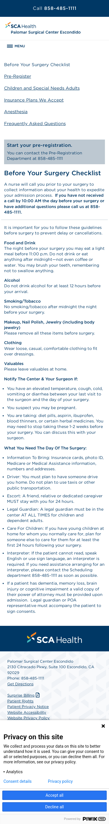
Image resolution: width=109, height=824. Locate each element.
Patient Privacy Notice (28, 706)
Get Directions (20, 684)
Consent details (17, 781)
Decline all (54, 807)
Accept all (55, 795)
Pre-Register (17, 76)
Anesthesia (16, 111)
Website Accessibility (26, 712)
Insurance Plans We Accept (34, 100)
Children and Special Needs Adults (42, 88)
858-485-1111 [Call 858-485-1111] (54, 8)
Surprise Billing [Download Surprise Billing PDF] (24, 695)
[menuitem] (54, 637)
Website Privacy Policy (28, 718)
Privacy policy (60, 781)
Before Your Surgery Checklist (37, 64)
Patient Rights (20, 701)
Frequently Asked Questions (35, 123)
